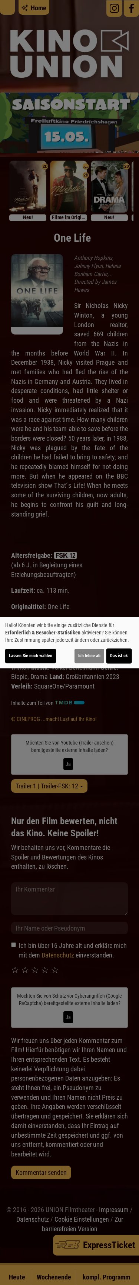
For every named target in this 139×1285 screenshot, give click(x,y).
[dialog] (69, 642)
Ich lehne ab (89, 655)
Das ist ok (119, 655)
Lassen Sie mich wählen (30, 655)
